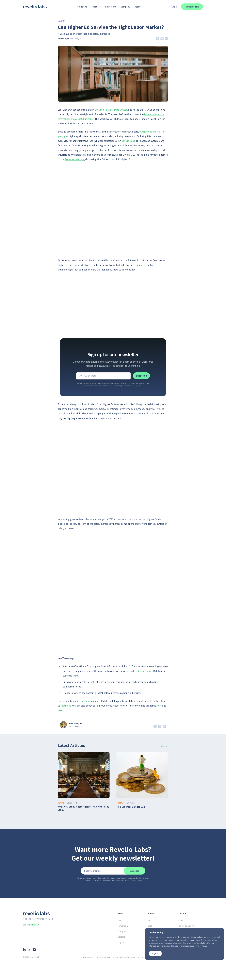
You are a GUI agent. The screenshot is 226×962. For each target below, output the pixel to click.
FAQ (149, 920)
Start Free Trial (191, 6)
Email (180, 920)
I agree (155, 953)
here (159, 705)
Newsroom (123, 925)
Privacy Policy (87, 957)
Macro (61, 20)
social (61, 802)
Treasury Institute (74, 159)
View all (164, 745)
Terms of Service (103, 957)
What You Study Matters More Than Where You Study (83, 808)
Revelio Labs (128, 140)
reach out (66, 705)
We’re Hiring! (31, 924)
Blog (150, 925)
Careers (121, 936)
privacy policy (137, 386)
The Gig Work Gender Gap (130, 806)
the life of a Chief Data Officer (111, 109)
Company (122, 931)
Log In (174, 6)
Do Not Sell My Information (124, 957)
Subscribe (141, 375)
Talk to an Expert (186, 925)
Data (120, 920)
